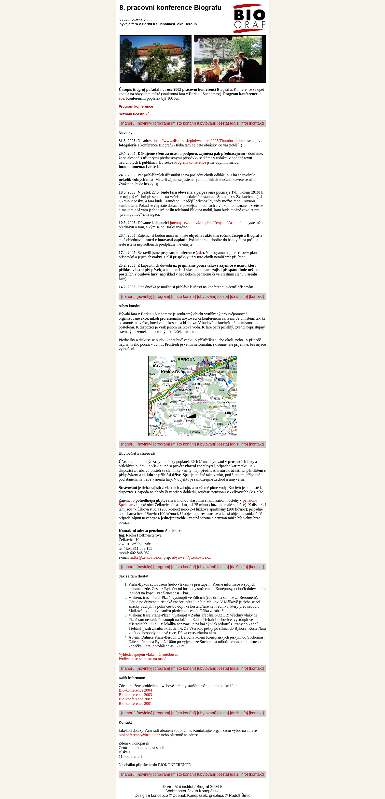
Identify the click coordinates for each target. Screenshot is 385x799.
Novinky (126, 133)
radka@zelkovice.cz (146, 557)
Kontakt (125, 722)
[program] (161, 123)
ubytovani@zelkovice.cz (191, 557)
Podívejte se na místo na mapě (142, 659)
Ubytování (127, 454)
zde (121, 98)
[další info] (239, 123)
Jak (122, 576)
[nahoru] (128, 123)
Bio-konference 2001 (135, 703)
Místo (123, 306)
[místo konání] (183, 123)
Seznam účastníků (134, 114)
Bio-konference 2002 (135, 699)
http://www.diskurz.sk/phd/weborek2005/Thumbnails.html (200, 141)
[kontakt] (256, 123)
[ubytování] (206, 123)
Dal (121, 678)
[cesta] (223, 123)
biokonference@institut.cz (139, 735)
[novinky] (144, 123)
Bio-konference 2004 (135, 690)
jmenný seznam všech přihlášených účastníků (205, 223)
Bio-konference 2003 (135, 695)
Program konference (136, 106)
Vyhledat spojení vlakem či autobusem (149, 654)
